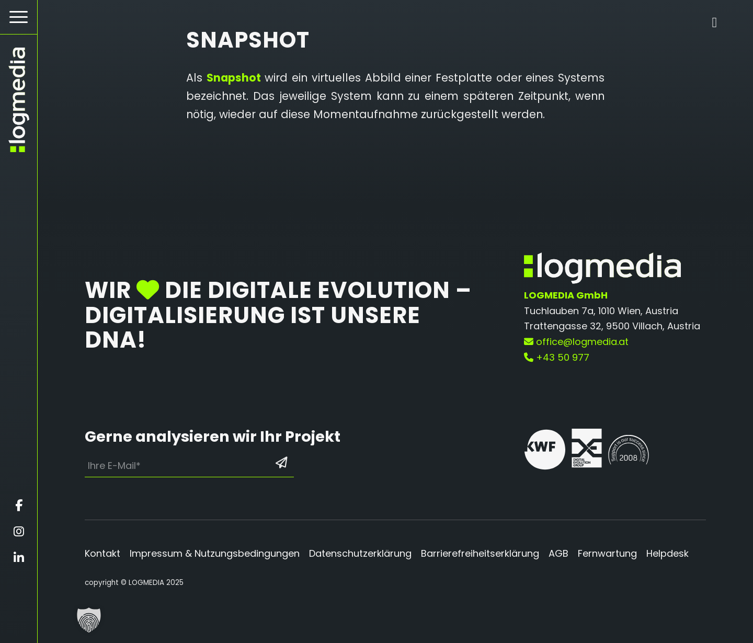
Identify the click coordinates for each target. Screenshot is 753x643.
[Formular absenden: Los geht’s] (281, 463)
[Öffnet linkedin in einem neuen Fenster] (18, 558)
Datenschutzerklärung (360, 553)
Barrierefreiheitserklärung (480, 553)
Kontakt (102, 553)
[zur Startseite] (18, 100)
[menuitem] (18, 17)
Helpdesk (667, 553)
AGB (558, 553)
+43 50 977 (556, 357)
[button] (89, 620)
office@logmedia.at (576, 341)
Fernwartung (607, 553)
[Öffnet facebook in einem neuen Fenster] (18, 505)
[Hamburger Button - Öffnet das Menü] (18, 17)
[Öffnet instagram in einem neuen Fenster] (18, 532)
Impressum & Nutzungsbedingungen (215, 553)
